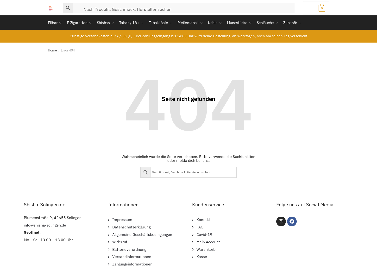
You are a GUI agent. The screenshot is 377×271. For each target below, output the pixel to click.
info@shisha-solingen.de (45, 225)
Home (52, 50)
